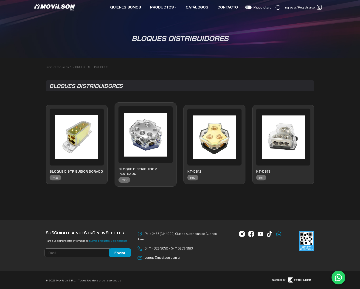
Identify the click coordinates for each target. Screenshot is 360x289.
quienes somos (125, 7)
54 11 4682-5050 (156, 248)
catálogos (197, 7)
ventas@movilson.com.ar (162, 257)
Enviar (120, 252)
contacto (227, 7)
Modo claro (262, 7)
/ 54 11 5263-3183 (180, 248)
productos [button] (162, 7)
